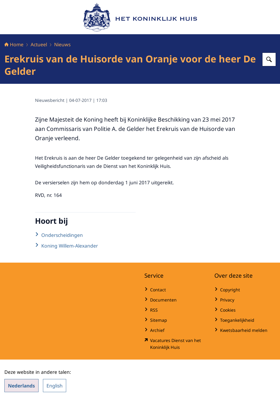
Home (14, 44)
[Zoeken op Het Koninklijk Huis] (269, 59)
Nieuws (62, 44)
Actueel (39, 44)
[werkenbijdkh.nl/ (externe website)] (175, 344)
